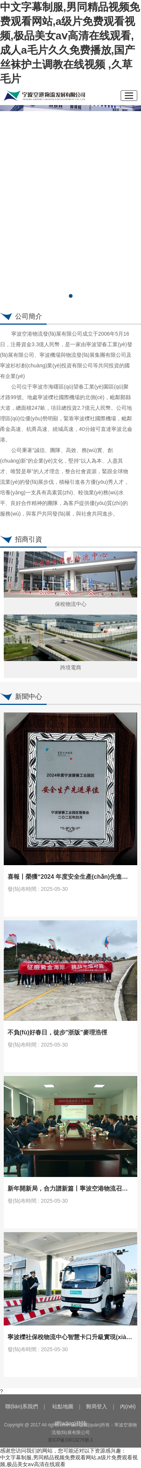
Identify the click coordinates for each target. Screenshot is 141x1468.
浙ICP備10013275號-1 (70, 1440)
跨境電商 (70, 667)
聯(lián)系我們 (21, 1406)
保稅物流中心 (70, 604)
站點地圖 (62, 1406)
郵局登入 (96, 1406)
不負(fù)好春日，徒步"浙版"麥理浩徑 (57, 1032)
